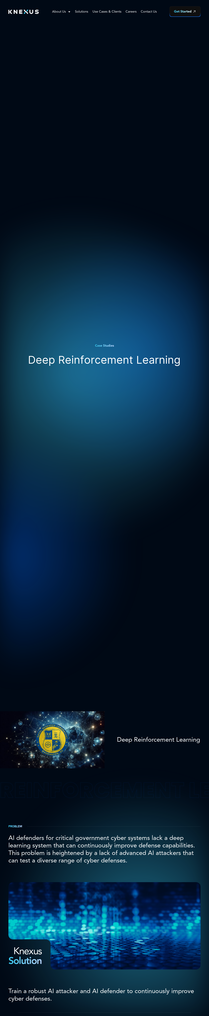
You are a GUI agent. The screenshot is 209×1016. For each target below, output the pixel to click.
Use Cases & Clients (107, 11)
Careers (131, 11)
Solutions (81, 11)
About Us (61, 11)
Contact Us (149, 11)
